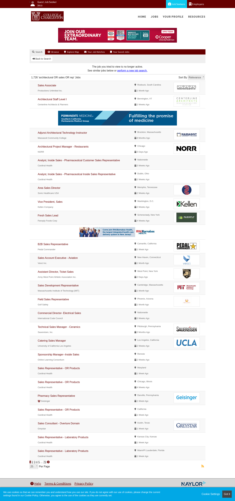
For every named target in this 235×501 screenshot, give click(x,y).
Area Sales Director (49, 188)
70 (44, 462)
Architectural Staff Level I (52, 99)
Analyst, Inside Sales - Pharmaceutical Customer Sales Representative (79, 160)
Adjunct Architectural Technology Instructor (62, 132)
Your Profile (173, 16)
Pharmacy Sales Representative (56, 395)
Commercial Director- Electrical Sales (59, 313)
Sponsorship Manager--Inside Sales (58, 354)
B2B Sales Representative (53, 244)
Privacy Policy (83, 483)
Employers (196, 4)
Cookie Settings (211, 494)
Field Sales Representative (53, 299)
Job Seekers (176, 4)
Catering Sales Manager (52, 340)
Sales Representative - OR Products (59, 368)
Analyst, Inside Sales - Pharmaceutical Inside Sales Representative (77, 174)
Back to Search (41, 58)
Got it (227, 494)
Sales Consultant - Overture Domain (59, 423)
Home (142, 16)
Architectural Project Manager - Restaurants (63, 146)
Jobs (154, 16)
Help (35, 483)
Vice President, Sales (50, 201)
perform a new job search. (132, 70)
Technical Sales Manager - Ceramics (59, 327)
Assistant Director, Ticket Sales (56, 271)
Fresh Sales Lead (48, 215)
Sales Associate (47, 85)
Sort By (183, 77)
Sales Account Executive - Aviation (58, 258)
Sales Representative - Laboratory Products (63, 437)
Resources (196, 16)
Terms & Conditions (57, 483)
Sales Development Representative (58, 285)
